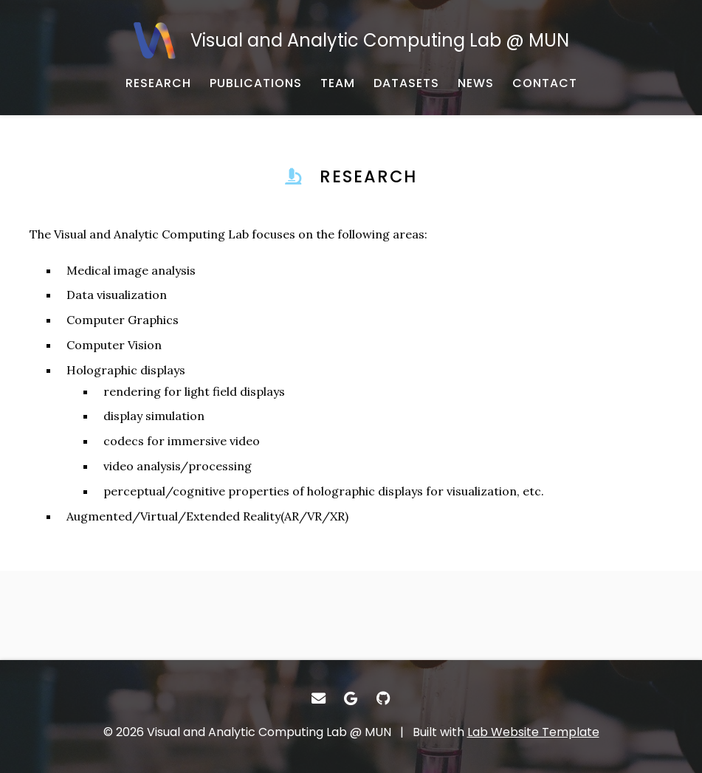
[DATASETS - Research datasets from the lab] (406, 83)
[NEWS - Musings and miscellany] (476, 83)
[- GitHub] (383, 698)
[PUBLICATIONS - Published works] (256, 83)
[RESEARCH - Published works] (158, 83)
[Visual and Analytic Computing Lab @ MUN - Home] (351, 40)
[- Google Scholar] (351, 698)
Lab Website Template (533, 732)
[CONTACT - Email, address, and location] (545, 83)
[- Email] (318, 698)
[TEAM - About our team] (338, 83)
